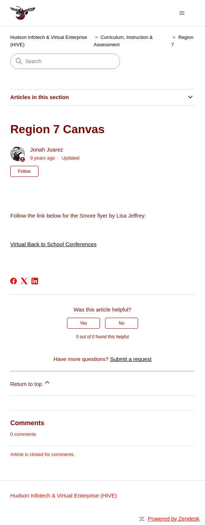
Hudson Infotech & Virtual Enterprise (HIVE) (63, 495)
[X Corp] (24, 281)
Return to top (30, 383)
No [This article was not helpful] (121, 323)
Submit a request (130, 359)
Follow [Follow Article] (24, 171)
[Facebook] (13, 281)
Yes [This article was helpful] (83, 323)
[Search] (65, 61)
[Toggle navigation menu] (182, 13)
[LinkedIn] (34, 281)
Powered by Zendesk (174, 518)
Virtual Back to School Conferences (53, 244)
